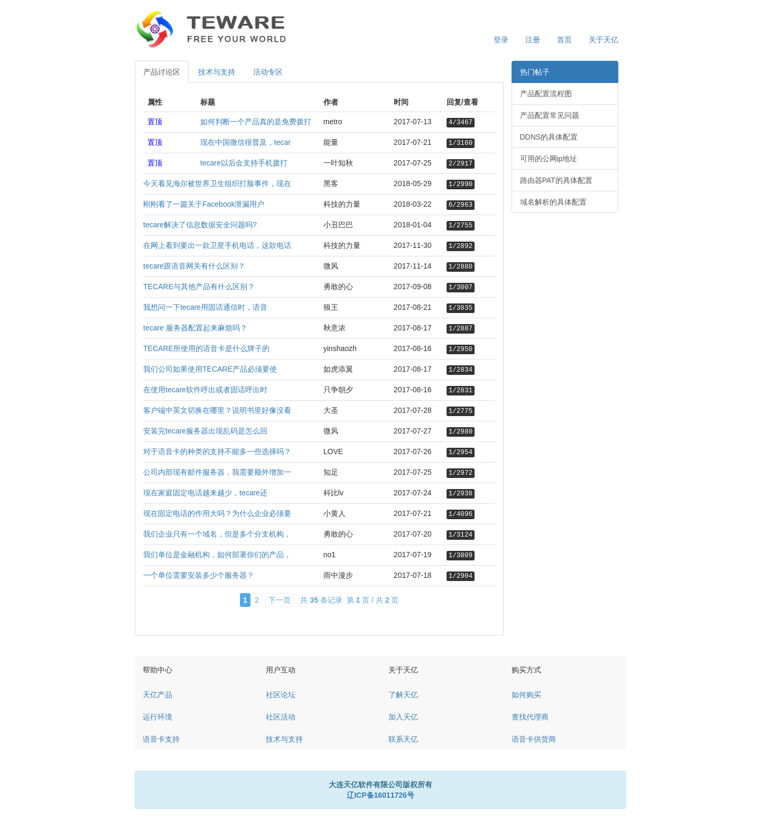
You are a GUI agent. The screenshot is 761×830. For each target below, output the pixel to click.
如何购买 (526, 694)
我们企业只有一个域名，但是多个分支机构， (217, 534)
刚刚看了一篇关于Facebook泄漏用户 (203, 204)
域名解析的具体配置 (553, 202)
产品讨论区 (161, 72)
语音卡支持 (161, 739)
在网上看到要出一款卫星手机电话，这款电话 (217, 245)
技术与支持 (216, 72)
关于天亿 (603, 39)
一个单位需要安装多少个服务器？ (198, 575)
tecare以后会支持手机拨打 (243, 163)
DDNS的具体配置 (549, 137)
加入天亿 (403, 717)
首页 (564, 39)
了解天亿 (403, 694)
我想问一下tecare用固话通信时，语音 (205, 307)
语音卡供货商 (534, 739)
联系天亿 (403, 739)
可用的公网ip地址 (549, 158)
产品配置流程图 (546, 93)
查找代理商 (530, 717)
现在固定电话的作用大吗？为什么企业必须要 (217, 513)
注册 (532, 39)
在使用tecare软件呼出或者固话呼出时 (205, 389)
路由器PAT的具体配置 (556, 180)
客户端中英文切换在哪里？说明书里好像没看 (217, 410)
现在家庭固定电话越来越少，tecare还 (205, 492)
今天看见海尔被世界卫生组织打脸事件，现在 (217, 183)
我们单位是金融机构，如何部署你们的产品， (217, 554)
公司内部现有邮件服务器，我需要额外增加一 (217, 472)
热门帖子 (535, 72)
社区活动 (280, 717)
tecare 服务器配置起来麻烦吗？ (195, 328)
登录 (501, 39)
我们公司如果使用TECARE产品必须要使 (210, 369)
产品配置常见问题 (549, 115)
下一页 (279, 600)
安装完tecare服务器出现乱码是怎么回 (205, 431)
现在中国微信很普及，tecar (245, 142)
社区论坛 (280, 694)
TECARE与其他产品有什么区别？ (199, 286)
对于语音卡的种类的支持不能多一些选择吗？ (217, 451)
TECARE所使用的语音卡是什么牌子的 (206, 348)
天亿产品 (157, 694)
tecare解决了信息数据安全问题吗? (200, 224)
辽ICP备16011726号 (380, 795)
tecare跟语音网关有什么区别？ (194, 266)
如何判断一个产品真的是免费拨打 (255, 121)
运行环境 (157, 717)
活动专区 (268, 72)
